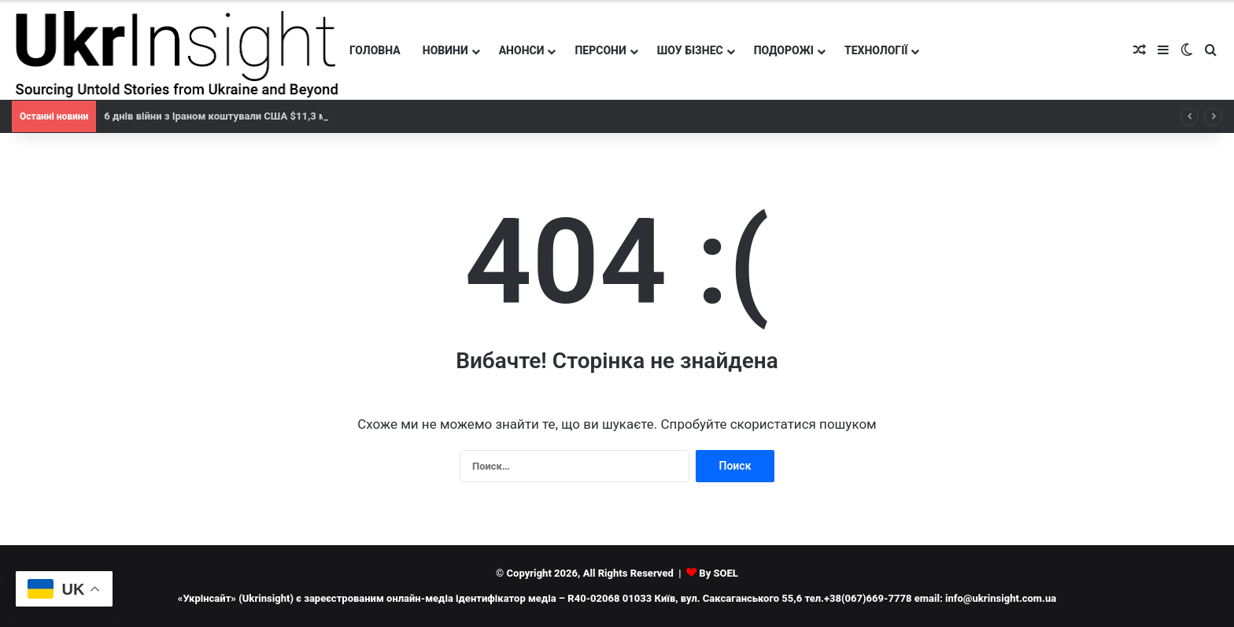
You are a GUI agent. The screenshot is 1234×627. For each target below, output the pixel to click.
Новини (445, 50)
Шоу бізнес (690, 50)
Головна (375, 50)
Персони (600, 50)
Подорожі (784, 50)
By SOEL (718, 573)
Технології (876, 50)
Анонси (522, 50)
